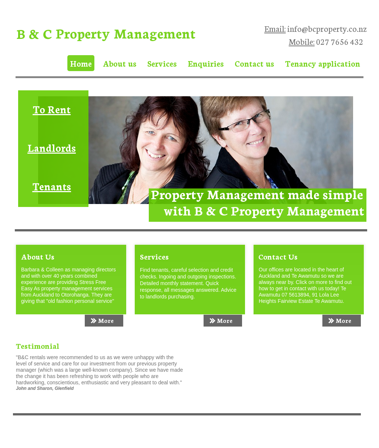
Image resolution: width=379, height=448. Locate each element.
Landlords (52, 147)
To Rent (52, 109)
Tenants (52, 186)
